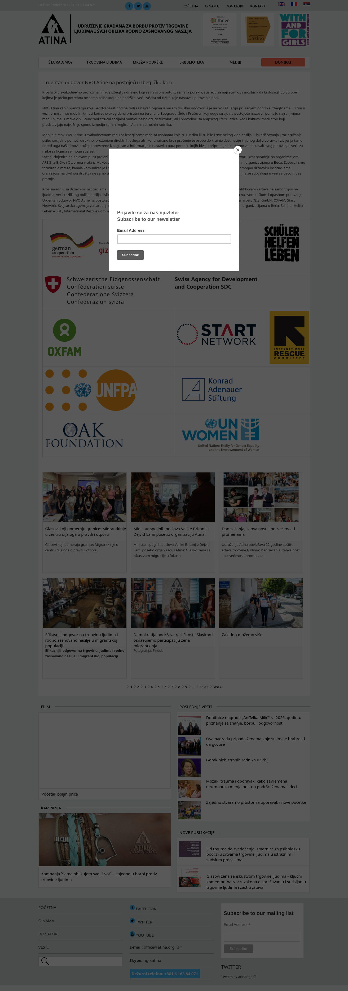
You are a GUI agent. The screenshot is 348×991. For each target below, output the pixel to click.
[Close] (238, 150)
